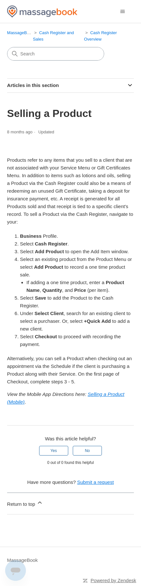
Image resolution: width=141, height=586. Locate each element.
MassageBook (20, 32)
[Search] (55, 53)
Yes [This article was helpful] (53, 450)
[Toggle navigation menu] (122, 11)
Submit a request (95, 482)
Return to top (25, 503)
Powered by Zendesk (113, 580)
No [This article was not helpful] (87, 450)
